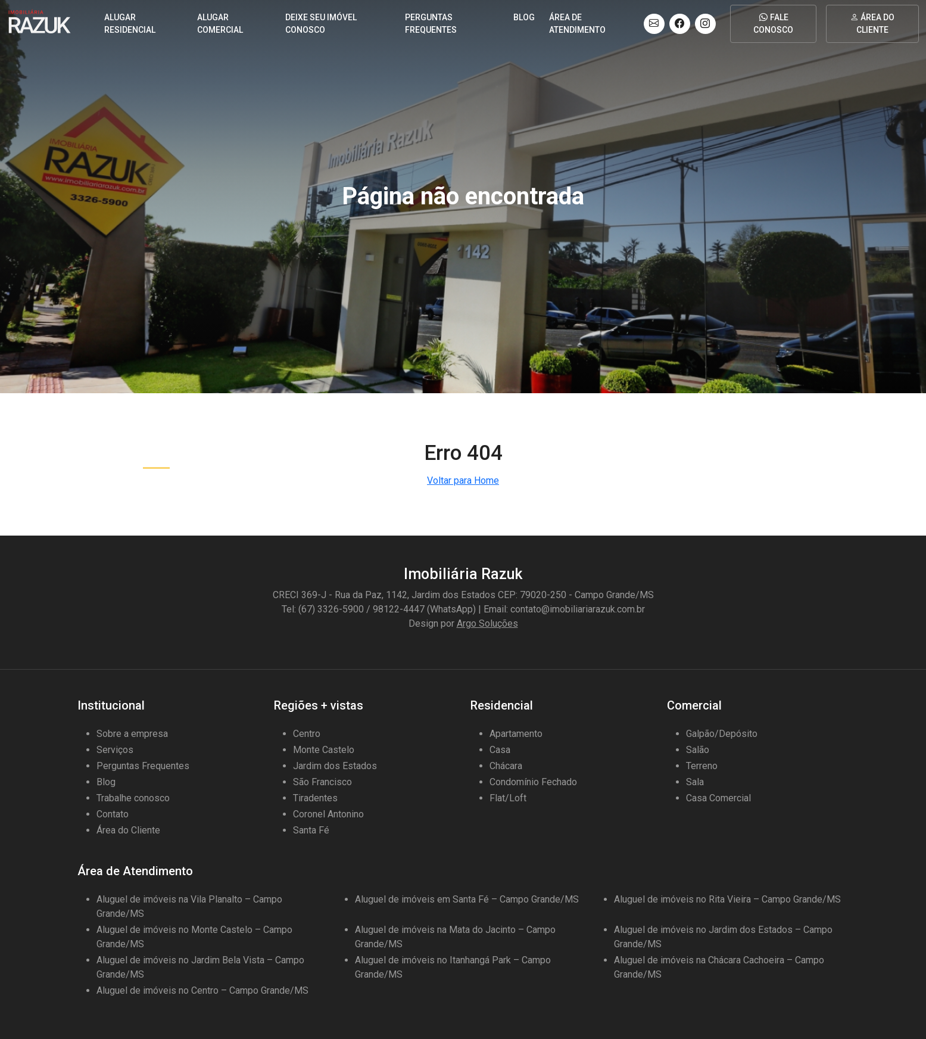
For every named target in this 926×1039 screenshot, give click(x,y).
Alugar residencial (129, 24)
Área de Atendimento (577, 24)
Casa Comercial (718, 798)
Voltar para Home (463, 480)
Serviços (114, 749)
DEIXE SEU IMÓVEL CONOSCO (321, 24)
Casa (499, 749)
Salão (697, 749)
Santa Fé (311, 830)
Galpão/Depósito (721, 733)
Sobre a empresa (132, 733)
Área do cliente (872, 24)
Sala (695, 782)
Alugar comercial (220, 24)
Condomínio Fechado (533, 782)
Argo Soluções (487, 623)
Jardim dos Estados (335, 766)
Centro (306, 733)
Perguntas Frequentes (142, 766)
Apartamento (515, 733)
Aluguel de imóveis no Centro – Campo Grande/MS (202, 990)
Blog (524, 17)
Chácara (505, 766)
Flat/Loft (507, 798)
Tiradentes (315, 798)
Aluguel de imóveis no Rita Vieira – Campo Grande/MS (727, 899)
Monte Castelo (323, 749)
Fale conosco (773, 24)
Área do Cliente (128, 830)
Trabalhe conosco (133, 798)
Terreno (702, 766)
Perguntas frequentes (431, 24)
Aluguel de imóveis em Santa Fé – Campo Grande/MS (467, 899)
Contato (112, 814)
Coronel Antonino (328, 814)
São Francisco (322, 782)
